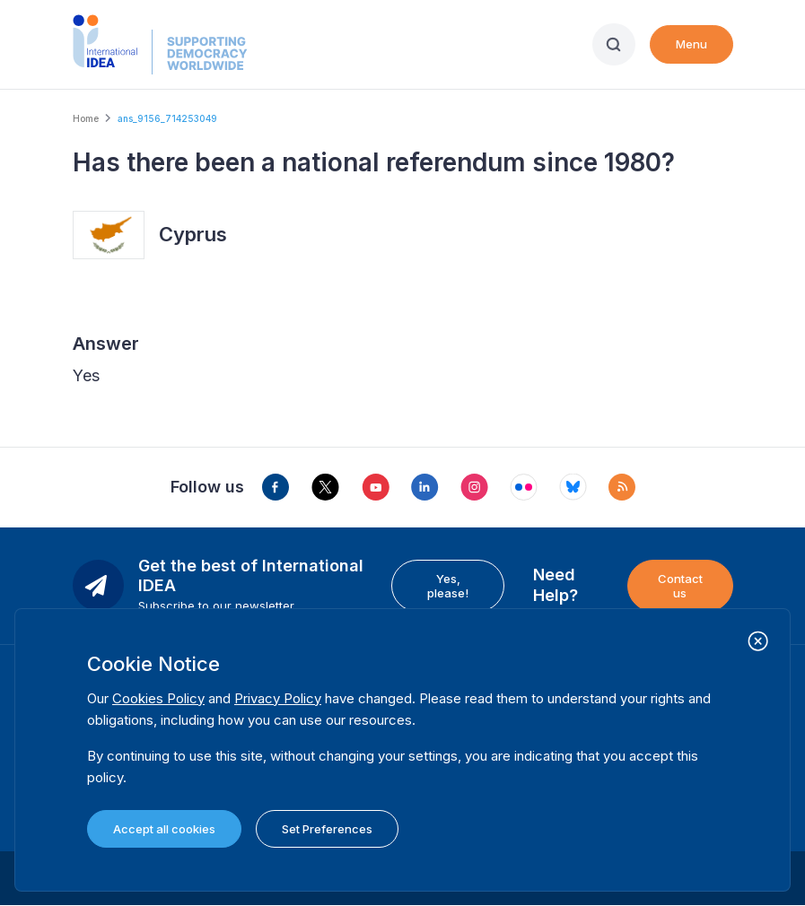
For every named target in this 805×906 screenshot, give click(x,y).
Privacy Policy (277, 698)
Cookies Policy (158, 698)
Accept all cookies (164, 829)
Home (86, 118)
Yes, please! (447, 585)
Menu (691, 44)
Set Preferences (327, 829)
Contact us (680, 585)
